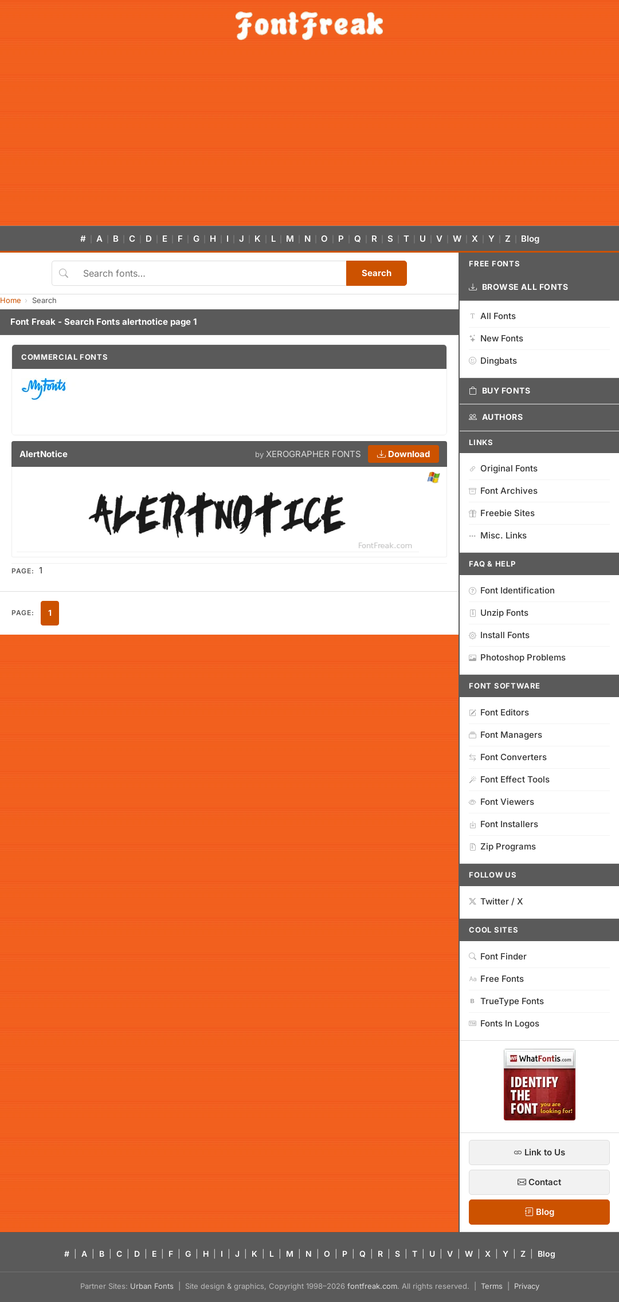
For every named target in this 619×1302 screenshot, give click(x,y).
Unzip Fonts (498, 612)
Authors (496, 417)
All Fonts (492, 315)
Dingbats (493, 360)
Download (403, 454)
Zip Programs (502, 846)
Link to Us (539, 1152)
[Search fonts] (210, 273)
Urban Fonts (152, 1286)
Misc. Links (498, 535)
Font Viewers (501, 801)
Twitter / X (496, 901)
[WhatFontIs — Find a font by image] (539, 1117)
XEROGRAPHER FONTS (313, 454)
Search (376, 273)
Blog (530, 238)
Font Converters (508, 757)
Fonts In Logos (504, 1023)
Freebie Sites (502, 513)
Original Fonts (503, 468)
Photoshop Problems (517, 657)
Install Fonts (499, 635)
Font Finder (498, 956)
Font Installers (503, 824)
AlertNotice (43, 454)
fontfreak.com (372, 1286)
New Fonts (496, 338)
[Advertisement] (309, 140)
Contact (539, 1182)
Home (10, 300)
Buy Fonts (500, 390)
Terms (492, 1286)
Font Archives (503, 490)
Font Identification (512, 590)
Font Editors (499, 712)
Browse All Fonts (519, 287)
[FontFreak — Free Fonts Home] (309, 25)
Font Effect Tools (509, 779)
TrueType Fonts (506, 1001)
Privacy (526, 1286)
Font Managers (505, 734)
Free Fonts (496, 978)
